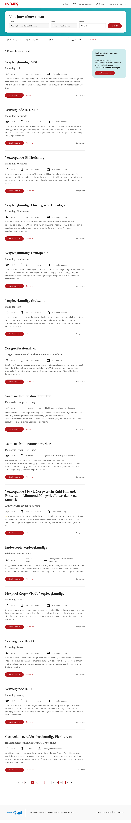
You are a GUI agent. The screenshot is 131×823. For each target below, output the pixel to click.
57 (67, 782)
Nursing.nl (64, 4)
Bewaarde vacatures (82, 4)
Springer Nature (66, 812)
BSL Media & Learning (38, 812)
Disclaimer (107, 812)
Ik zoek (12, 22)
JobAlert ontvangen (112, 67)
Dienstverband (55, 39)
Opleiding (11, 39)
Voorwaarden (119, 812)
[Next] (71, 782)
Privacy (98, 812)
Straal (82, 22)
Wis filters (92, 40)
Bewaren (30, 95)
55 (60, 782)
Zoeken (114, 26)
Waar (53, 22)
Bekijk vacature (14, 95)
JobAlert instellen (105, 73)
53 (53, 782)
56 (64, 782)
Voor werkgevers (115, 4)
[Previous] (18, 782)
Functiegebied (32, 39)
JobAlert (100, 4)
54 (57, 782)
